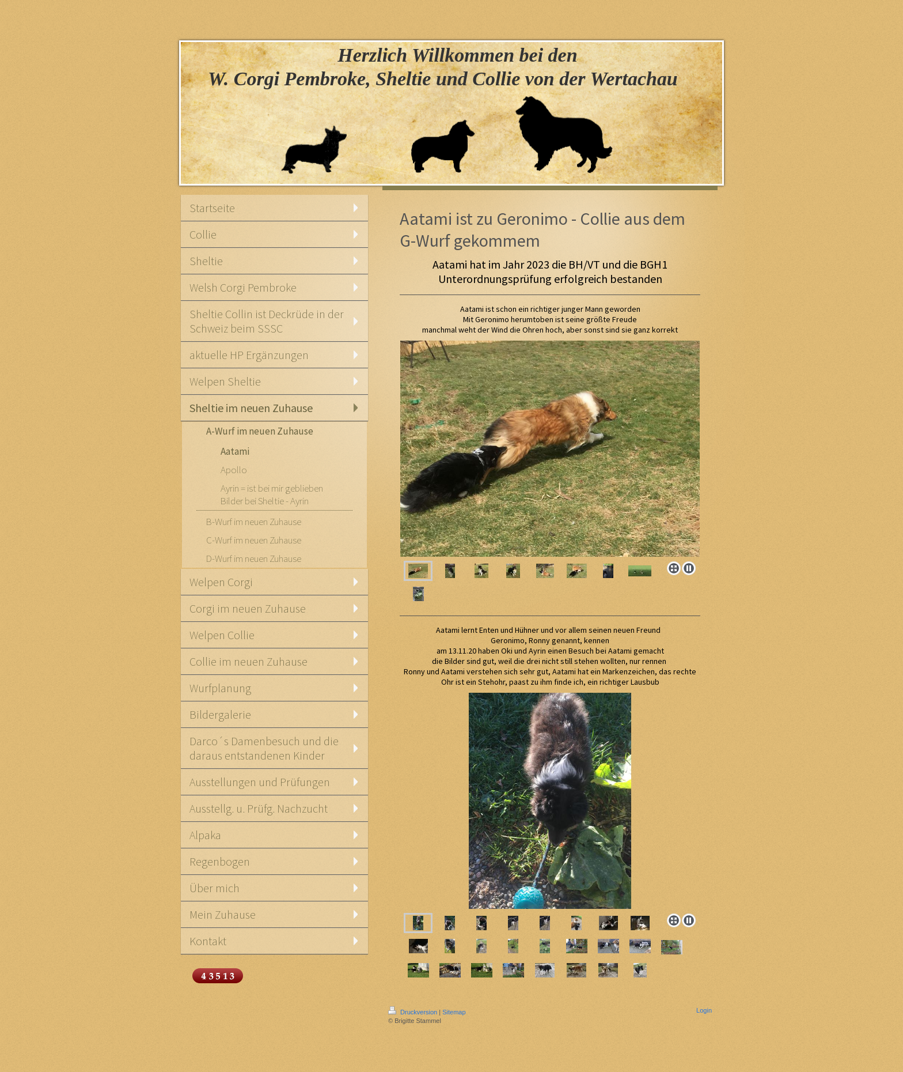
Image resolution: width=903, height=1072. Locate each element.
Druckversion (413, 1012)
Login (704, 1010)
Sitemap (453, 1012)
